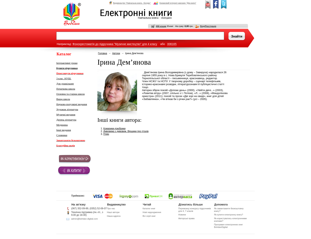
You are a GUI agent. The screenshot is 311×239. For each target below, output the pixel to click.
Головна (102, 53)
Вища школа (63, 99)
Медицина (62, 124)
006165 (172, 44)
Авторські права (186, 218)
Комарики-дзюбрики (114, 128)
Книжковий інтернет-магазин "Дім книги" (175, 3)
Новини (182, 214)
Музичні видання (65, 114)
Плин (106, 134)
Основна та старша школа (70, 93)
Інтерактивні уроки (67, 62)
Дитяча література (66, 119)
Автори (116, 53)
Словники (61, 135)
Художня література (67, 109)
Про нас (111, 208)
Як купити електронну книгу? (228, 214)
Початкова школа (65, 88)
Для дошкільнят (65, 83)
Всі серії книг (149, 216)
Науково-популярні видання (71, 104)
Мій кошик (161, 26)
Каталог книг (149, 208)
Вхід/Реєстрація (208, 26)
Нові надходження (152, 212)
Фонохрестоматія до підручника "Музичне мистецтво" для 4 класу (114, 44)
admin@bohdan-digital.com (84, 219)
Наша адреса (113, 216)
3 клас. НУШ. (63, 78)
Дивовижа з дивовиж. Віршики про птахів (126, 131)
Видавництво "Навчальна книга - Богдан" (130, 3)
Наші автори (113, 212)
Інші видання (63, 130)
